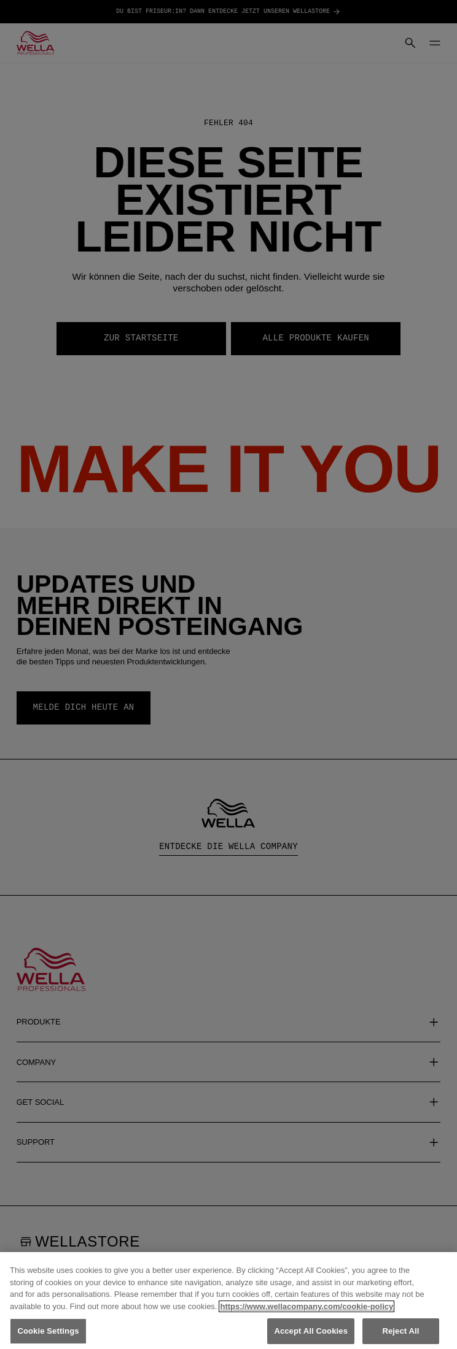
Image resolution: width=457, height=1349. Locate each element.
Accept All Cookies (311, 1332)
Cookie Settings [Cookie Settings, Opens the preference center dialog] (48, 1332)
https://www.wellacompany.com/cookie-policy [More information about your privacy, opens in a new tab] (306, 1307)
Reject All (400, 1332)
